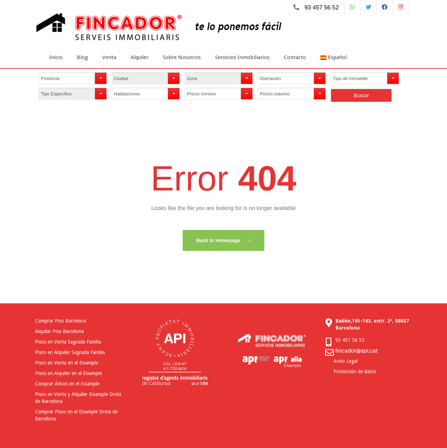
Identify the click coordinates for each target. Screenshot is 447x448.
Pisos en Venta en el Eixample (66, 363)
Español (333, 57)
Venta (109, 57)
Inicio (56, 57)
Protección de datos (355, 371)
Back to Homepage (219, 240)
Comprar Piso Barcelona (60, 321)
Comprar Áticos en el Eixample (67, 383)
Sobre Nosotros (182, 57)
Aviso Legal (346, 361)
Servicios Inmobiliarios (242, 57)
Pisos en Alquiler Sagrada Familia (70, 352)
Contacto (295, 57)
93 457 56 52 (322, 7)
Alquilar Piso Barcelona (59, 331)
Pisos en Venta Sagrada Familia (68, 342)
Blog (82, 57)
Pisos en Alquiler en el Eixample (68, 373)
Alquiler (139, 57)
